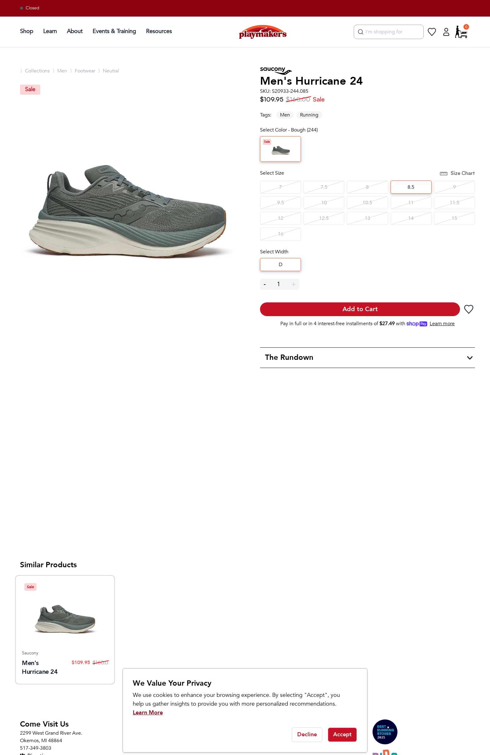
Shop (26, 31)
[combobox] (389, 32)
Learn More (148, 713)
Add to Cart (360, 309)
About (74, 31)
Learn (50, 31)
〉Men (59, 70)
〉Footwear (82, 70)
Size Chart (457, 173)
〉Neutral (108, 70)
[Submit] (360, 32)
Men (285, 115)
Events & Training (114, 31)
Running (309, 115)
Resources (159, 31)
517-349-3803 (35, 748)
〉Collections (35, 70)
